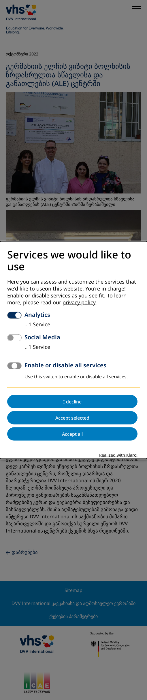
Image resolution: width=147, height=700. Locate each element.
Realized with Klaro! (118, 455)
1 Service (37, 324)
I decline (72, 401)
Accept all (72, 434)
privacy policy (79, 302)
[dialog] (73, 350)
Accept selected (72, 417)
